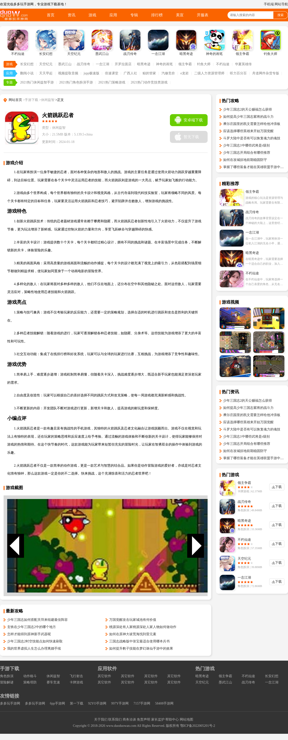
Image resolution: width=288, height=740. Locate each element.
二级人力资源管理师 (209, 73)
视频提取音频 (68, 73)
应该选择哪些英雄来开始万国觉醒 (248, 131)
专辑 (134, 15)
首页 (50, 15)
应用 (113, 15)
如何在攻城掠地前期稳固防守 (245, 160)
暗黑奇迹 (143, 64)
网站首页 (15, 100)
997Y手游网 (120, 703)
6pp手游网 (57, 703)
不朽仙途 (222, 64)
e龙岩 (184, 73)
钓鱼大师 (203, 64)
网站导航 (281, 4)
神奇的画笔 (164, 64)
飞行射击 (76, 676)
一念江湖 (102, 64)
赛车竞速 (53, 682)
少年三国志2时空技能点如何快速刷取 (35, 641)
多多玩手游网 (10, 703)
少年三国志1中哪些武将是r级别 (246, 145)
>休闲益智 (46, 100)
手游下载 (9, 668)
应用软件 (107, 668)
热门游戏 (205, 668)
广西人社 (130, 73)
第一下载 (76, 703)
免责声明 (143, 719)
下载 (278, 487)
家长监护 (158, 719)
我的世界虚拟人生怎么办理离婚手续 (34, 648)
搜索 (280, 15)
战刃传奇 (83, 64)
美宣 (180, 15)
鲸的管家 (149, 73)
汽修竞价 (168, 73)
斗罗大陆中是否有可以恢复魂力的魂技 (251, 138)
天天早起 (46, 73)
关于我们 (101, 719)
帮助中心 (172, 719)
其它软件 (104, 676)
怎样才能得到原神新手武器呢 (29, 634)
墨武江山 (65, 64)
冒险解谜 (6, 682)
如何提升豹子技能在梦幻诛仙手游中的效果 (141, 648)
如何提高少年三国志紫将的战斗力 (248, 116)
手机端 (269, 4)
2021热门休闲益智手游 (37, 82)
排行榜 (157, 15)
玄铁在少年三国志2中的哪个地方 (31, 627)
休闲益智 (53, 676)
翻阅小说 (27, 73)
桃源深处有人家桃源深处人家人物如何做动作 (142, 627)
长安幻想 (27, 64)
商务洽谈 (129, 719)
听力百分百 (238, 73)
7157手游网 (141, 703)
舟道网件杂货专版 (265, 73)
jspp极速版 (91, 73)
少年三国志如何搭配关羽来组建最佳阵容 (37, 620)
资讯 (71, 15)
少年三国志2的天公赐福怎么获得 (247, 109)
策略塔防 (30, 682)
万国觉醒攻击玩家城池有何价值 (132, 620)
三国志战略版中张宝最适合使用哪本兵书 (139, 641)
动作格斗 (30, 676)
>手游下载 (30, 100)
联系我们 (115, 719)
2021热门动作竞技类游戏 (149, 82)
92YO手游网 (97, 703)
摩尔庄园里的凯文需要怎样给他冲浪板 (251, 124)
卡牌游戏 (76, 682)
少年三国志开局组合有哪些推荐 (246, 152)
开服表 (202, 15)
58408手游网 (164, 703)
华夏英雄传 (243, 64)
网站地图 (186, 719)
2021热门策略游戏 (111, 82)
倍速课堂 (111, 73)
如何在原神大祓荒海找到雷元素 (132, 634)
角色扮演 (6, 676)
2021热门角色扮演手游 (76, 82)
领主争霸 (185, 64)
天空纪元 (46, 64)
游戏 (92, 15)
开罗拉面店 (123, 64)
